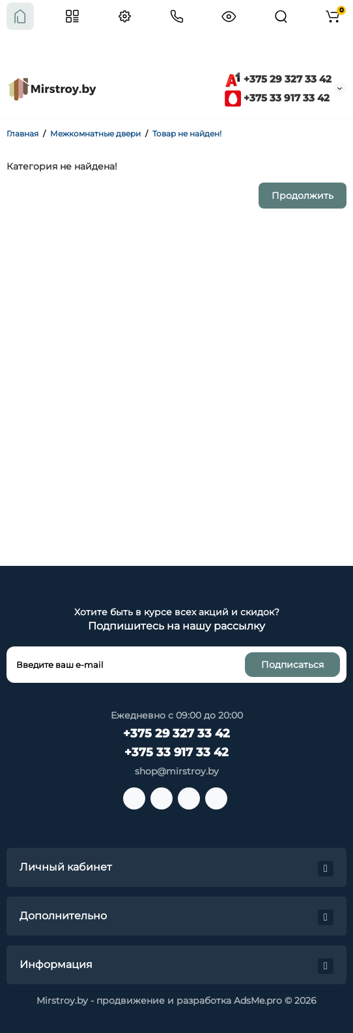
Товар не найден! (186, 133)
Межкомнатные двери (95, 133)
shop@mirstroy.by (177, 771)
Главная (22, 133)
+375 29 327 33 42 (278, 79)
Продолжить (302, 195)
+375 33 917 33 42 (277, 98)
